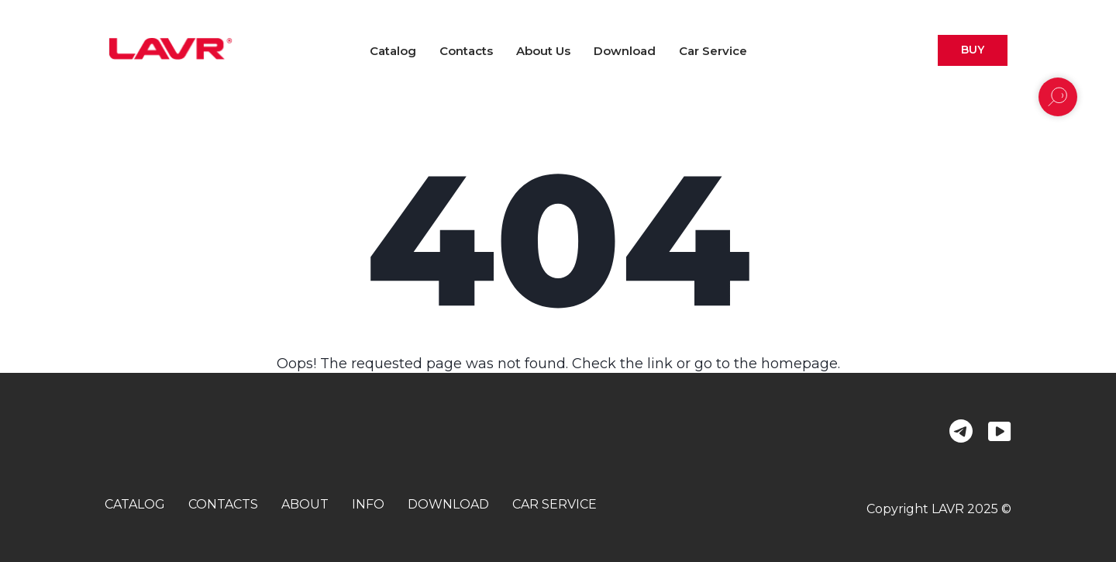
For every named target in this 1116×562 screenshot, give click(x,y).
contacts (223, 504)
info (368, 504)
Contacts (466, 50)
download (448, 504)
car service (554, 504)
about (305, 504)
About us (543, 50)
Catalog (393, 50)
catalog (135, 504)
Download (625, 50)
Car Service (713, 50)
